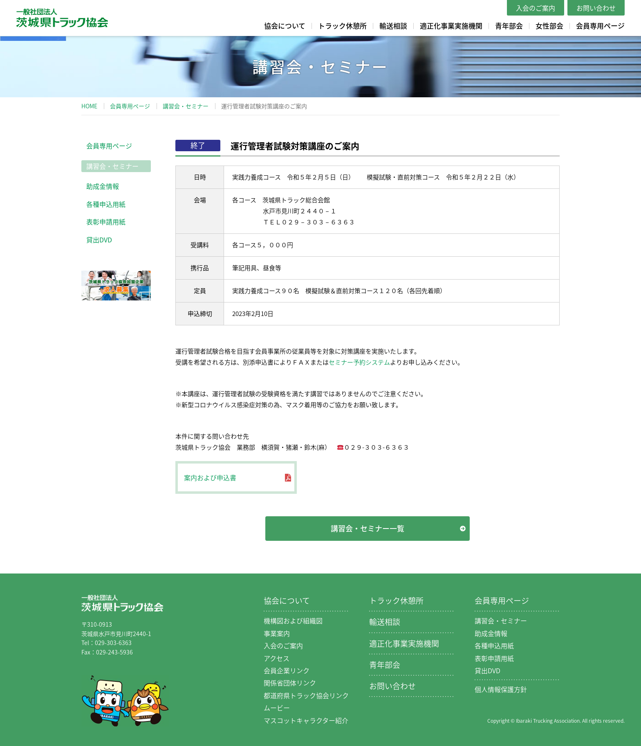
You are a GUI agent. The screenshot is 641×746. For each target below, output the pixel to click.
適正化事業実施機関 (451, 25)
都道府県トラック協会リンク (306, 695)
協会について (284, 25)
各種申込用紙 (106, 204)
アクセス (276, 658)
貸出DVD (99, 239)
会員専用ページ (600, 25)
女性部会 (549, 25)
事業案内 (277, 633)
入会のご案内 (535, 8)
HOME (89, 106)
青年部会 (509, 25)
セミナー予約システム (359, 362)
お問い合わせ (596, 8)
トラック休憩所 (342, 25)
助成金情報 (102, 186)
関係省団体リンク (290, 683)
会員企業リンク (286, 670)
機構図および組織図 (293, 620)
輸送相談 (393, 25)
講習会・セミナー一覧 (367, 528)
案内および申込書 (210, 477)
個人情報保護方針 (501, 689)
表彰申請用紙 (106, 221)
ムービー (277, 707)
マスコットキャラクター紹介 (306, 720)
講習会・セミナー (185, 106)
